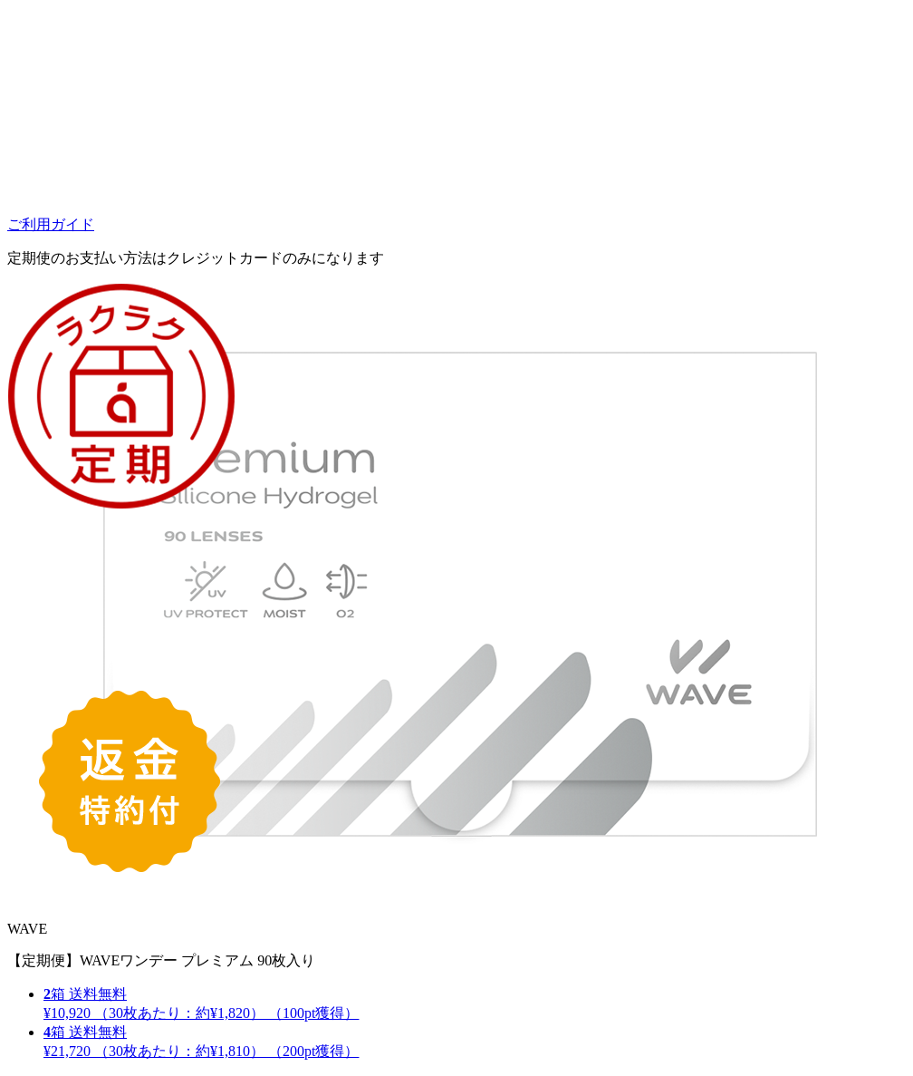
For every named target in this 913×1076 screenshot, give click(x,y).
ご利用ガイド (50, 224)
